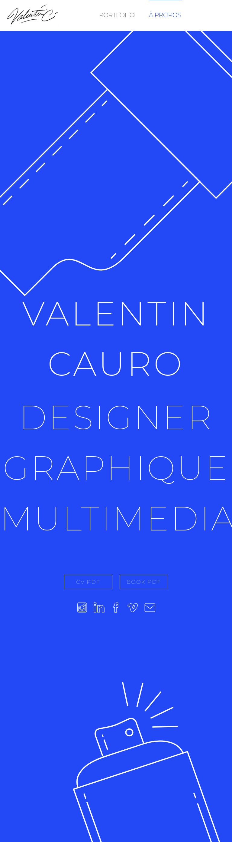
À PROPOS (165, 15)
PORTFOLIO (117, 15)
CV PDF (88, 582)
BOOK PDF (144, 582)
